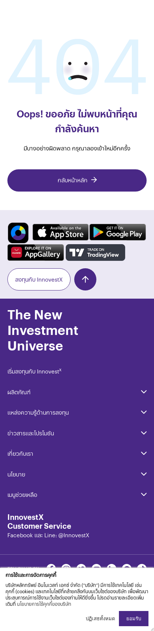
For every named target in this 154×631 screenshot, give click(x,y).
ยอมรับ (133, 618)
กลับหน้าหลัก (73, 180)
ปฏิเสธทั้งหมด (100, 618)
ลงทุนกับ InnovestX (39, 279)
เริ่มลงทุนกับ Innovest (34, 371)
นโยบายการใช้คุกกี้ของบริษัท (44, 604)
